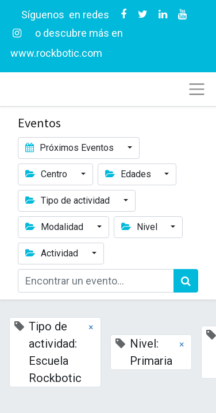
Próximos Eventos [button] (70, 147)
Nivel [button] (140, 226)
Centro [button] (47, 174)
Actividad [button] (52, 253)
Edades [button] (129, 174)
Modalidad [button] (55, 226)
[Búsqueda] (185, 281)
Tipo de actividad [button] (68, 200)
